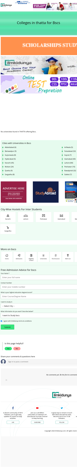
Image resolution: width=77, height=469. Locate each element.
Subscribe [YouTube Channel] (37, 422)
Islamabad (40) (70, 159)
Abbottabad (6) (10, 147)
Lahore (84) (68, 163)
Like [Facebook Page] (13, 422)
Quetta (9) (8, 170)
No (17, 348)
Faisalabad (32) (70, 151)
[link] (22, 2)
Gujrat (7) (67, 155)
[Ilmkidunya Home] (6, 5)
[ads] (13, 192)
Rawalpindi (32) (70, 170)
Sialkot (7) (68, 174)
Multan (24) (9, 167)
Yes (8, 348)
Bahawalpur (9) (10, 151)
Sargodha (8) (10, 174)
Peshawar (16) (69, 167)
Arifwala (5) (68, 147)
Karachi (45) (9, 163)
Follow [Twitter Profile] (61, 422)
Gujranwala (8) (10, 155)
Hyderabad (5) (10, 159)
